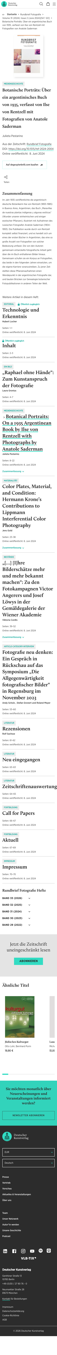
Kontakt (6, 1299)
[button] (5, 177)
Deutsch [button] (9, 1163)
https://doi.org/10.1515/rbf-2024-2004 (31, 149)
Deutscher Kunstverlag (32, 1331)
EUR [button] (7, 1152)
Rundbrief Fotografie (30, 15)
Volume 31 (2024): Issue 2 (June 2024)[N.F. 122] (26, 18)
